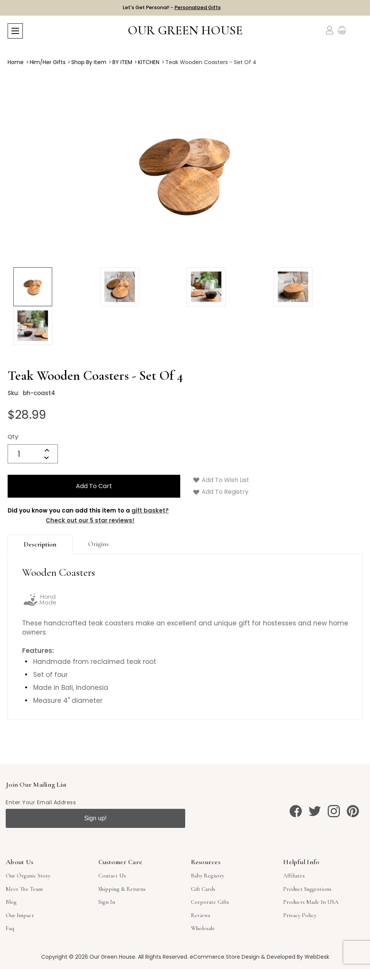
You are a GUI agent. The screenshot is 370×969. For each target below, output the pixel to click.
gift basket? (150, 510)
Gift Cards (203, 888)
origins (98, 544)
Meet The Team (24, 888)
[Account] (330, 30)
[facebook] (296, 811)
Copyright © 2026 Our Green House (88, 957)
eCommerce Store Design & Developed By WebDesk (259, 957)
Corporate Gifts (210, 901)
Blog (11, 901)
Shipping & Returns (122, 888)
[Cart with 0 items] (357, 30)
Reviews (200, 915)
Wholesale (203, 928)
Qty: (13, 436)
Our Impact (20, 915)
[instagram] (334, 811)
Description (40, 544)
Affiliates (294, 875)
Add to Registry (220, 491)
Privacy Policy (299, 915)
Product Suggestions (307, 888)
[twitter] (315, 811)
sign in (106, 901)
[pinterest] (353, 811)
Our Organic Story (28, 875)
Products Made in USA (311, 901)
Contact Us (112, 875)
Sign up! (95, 818)
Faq (10, 928)
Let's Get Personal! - (172, 7)
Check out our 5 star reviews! (90, 520)
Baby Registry (207, 875)
